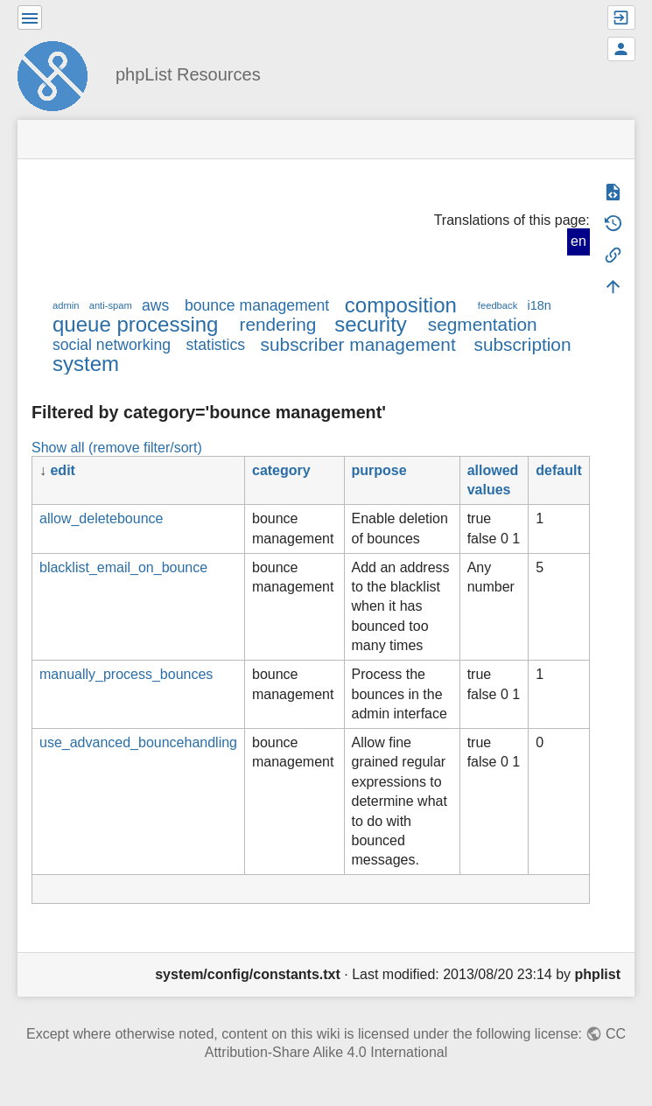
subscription (522, 344)
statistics (215, 345)
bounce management (257, 305)
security (370, 324)
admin (66, 305)
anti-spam (110, 305)
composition (401, 305)
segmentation (482, 324)
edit (62, 470)
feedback (497, 305)
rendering (277, 324)
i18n (538, 305)
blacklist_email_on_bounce (123, 567)
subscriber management (358, 344)
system (86, 363)
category (281, 470)
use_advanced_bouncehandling (138, 742)
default (558, 470)
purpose (379, 470)
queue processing (135, 324)
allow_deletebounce (101, 518)
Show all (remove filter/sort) (117, 447)
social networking (112, 345)
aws (155, 305)
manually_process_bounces (126, 674)
